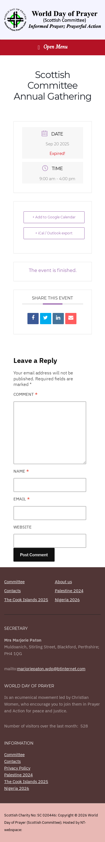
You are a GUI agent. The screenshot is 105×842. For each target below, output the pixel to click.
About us (63, 581)
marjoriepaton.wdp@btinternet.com (51, 668)
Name (21, 471)
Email (21, 499)
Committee (14, 581)
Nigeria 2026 (67, 599)
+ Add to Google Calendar (54, 217)
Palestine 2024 (69, 590)
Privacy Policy (17, 768)
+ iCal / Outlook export (54, 233)
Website (22, 527)
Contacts (12, 590)
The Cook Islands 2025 (26, 599)
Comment (25, 394)
